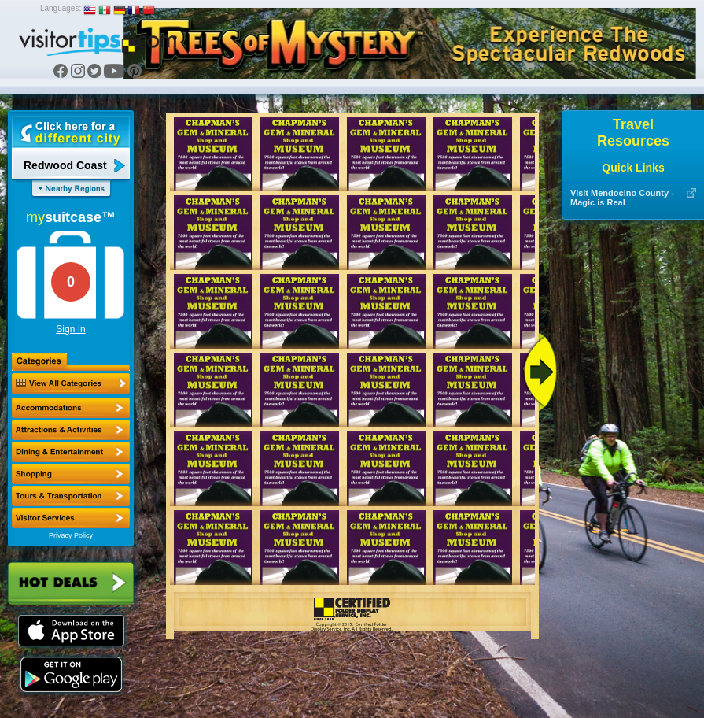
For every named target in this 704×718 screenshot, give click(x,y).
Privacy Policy (71, 535)
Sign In (70, 329)
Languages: (60, 8)
